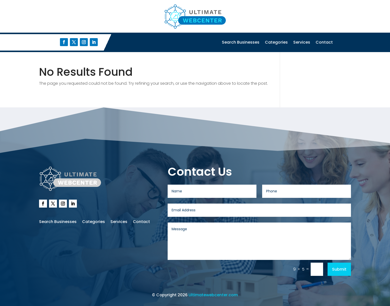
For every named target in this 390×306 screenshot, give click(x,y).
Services (301, 43)
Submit (339, 269)
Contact (324, 43)
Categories (276, 43)
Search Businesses (240, 43)
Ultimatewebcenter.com (213, 295)
